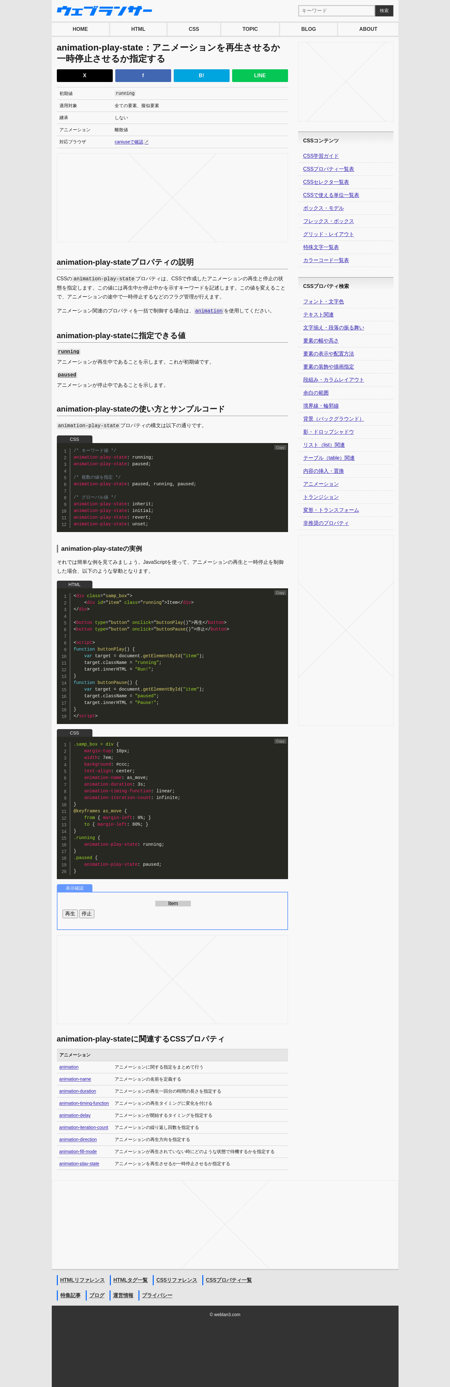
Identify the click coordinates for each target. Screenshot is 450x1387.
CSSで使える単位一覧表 (331, 195)
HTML (138, 29)
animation (69, 1066)
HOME (80, 29)
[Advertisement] (172, 197)
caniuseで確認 (129, 141)
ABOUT (368, 29)
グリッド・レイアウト (328, 234)
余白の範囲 (316, 392)
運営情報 (123, 1295)
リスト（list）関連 (324, 445)
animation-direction (78, 1139)
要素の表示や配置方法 (328, 353)
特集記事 (70, 1295)
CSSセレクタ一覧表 (326, 182)
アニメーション (321, 484)
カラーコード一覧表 (326, 260)
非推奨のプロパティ (326, 523)
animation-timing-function (84, 1103)
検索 (384, 10)
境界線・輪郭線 (321, 405)
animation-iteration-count (83, 1127)
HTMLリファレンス (82, 1280)
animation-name (75, 1079)
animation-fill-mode (78, 1151)
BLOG (308, 29)
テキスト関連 (318, 314)
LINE (259, 75)
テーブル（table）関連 (329, 458)
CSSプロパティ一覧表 (328, 169)
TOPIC (250, 29)
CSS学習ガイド (321, 156)
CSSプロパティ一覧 (229, 1280)
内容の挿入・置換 (323, 471)
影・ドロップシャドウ (328, 431)
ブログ (96, 1295)
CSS (194, 29)
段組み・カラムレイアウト (333, 379)
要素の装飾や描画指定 (328, 366)
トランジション (321, 497)
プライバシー (157, 1295)
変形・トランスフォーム (331, 510)
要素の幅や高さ (321, 340)
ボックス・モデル (323, 208)
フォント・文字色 (323, 301)
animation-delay (75, 1115)
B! (201, 75)
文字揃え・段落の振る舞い (333, 327)
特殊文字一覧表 (321, 247)
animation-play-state (79, 1163)
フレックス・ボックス (328, 221)
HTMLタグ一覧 (130, 1280)
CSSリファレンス (176, 1280)
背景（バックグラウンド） (333, 418)
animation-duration (77, 1091)
